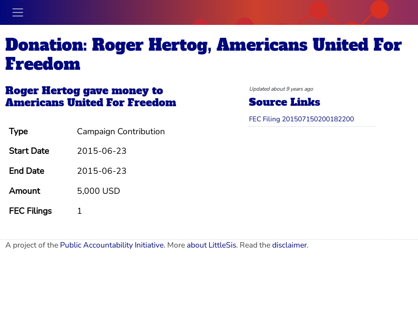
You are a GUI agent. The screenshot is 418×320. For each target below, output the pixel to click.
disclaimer (289, 245)
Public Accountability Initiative (112, 245)
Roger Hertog (42, 91)
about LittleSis (211, 245)
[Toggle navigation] (17, 12)
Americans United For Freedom (90, 103)
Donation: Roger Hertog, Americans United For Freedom (203, 54)
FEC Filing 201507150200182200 (301, 119)
